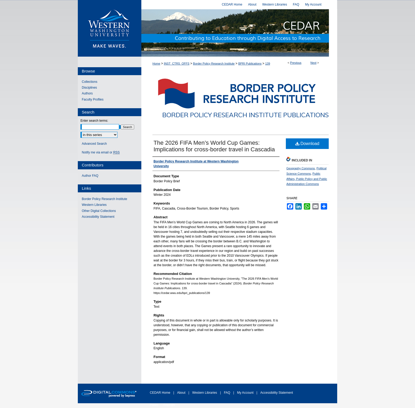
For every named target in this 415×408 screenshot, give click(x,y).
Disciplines (89, 87)
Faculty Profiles (92, 99)
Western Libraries (94, 205)
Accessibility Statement (98, 217)
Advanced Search (94, 144)
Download (307, 143)
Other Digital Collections (99, 211)
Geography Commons (300, 168)
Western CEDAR (239, 33)
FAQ (227, 393)
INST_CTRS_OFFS (177, 63)
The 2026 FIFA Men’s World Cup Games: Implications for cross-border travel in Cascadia (214, 146)
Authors (87, 93)
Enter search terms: (94, 121)
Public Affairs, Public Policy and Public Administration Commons (306, 179)
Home (156, 63)
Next (313, 62)
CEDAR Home (160, 393)
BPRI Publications (249, 63)
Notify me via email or (101, 152)
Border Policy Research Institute (213, 63)
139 (267, 63)
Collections (89, 82)
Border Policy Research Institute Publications (245, 115)
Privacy (154, 405)
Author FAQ (90, 176)
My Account (245, 393)
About (181, 393)
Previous (295, 62)
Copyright (169, 405)
